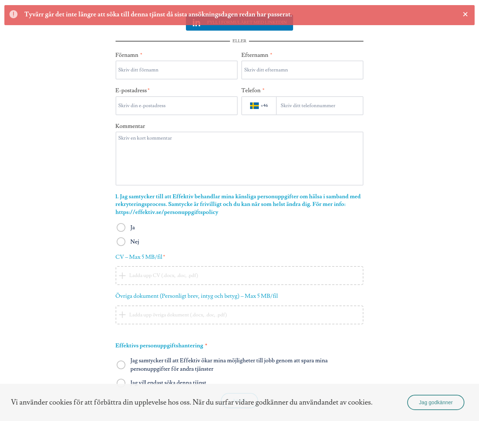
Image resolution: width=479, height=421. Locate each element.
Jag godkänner (436, 402)
